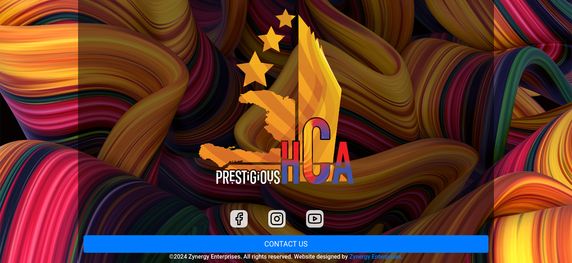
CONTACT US (286, 244)
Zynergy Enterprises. (376, 256)
